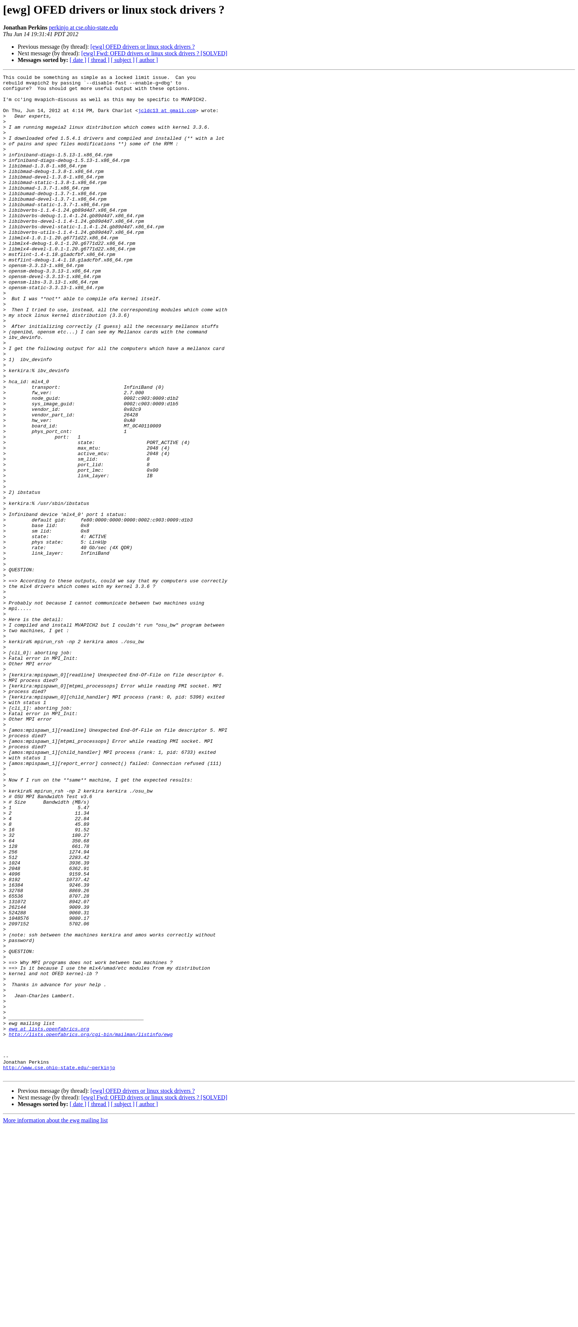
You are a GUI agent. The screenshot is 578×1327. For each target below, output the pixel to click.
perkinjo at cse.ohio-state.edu (83, 27)
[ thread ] (98, 60)
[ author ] (147, 60)
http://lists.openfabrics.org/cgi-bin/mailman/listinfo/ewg (91, 1226)
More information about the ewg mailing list (55, 1320)
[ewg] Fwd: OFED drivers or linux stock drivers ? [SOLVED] (154, 53)
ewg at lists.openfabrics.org (49, 1220)
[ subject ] (123, 60)
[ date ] (78, 60)
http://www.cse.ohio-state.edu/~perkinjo (59, 1266)
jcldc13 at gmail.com (167, 118)
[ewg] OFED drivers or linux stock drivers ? (142, 47)
